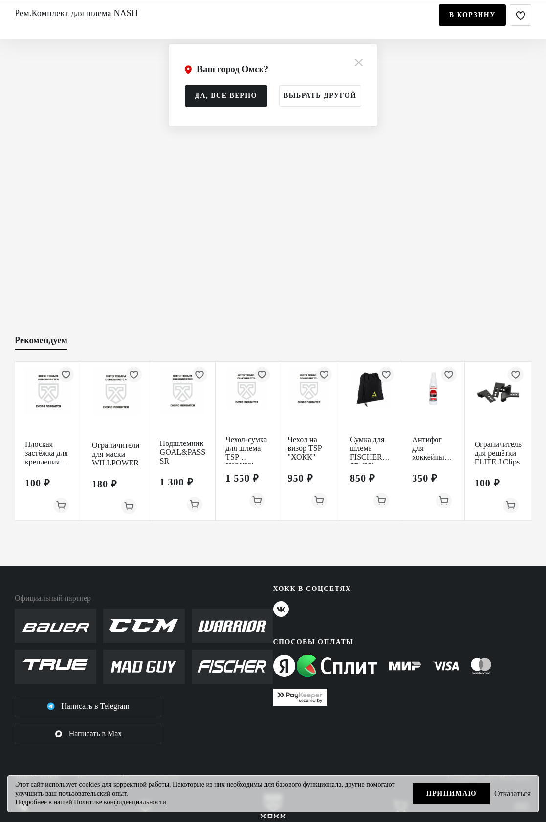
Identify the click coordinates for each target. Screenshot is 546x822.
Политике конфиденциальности (120, 802)
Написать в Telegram (88, 706)
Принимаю (451, 793)
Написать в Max (88, 733)
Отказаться (512, 793)
